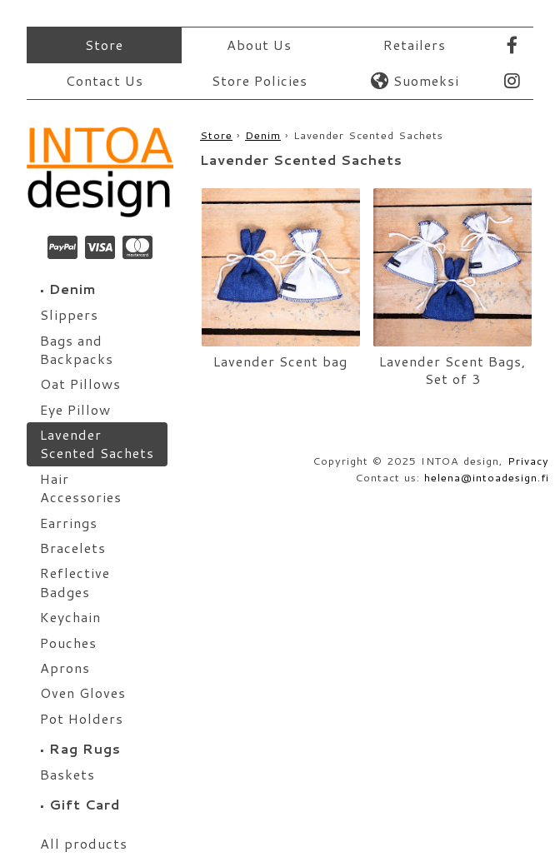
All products (84, 843)
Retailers (414, 44)
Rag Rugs (80, 748)
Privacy (528, 460)
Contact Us (104, 80)
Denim (68, 288)
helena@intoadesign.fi (486, 477)
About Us (259, 44)
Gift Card (80, 804)
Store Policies (260, 80)
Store (104, 44)
